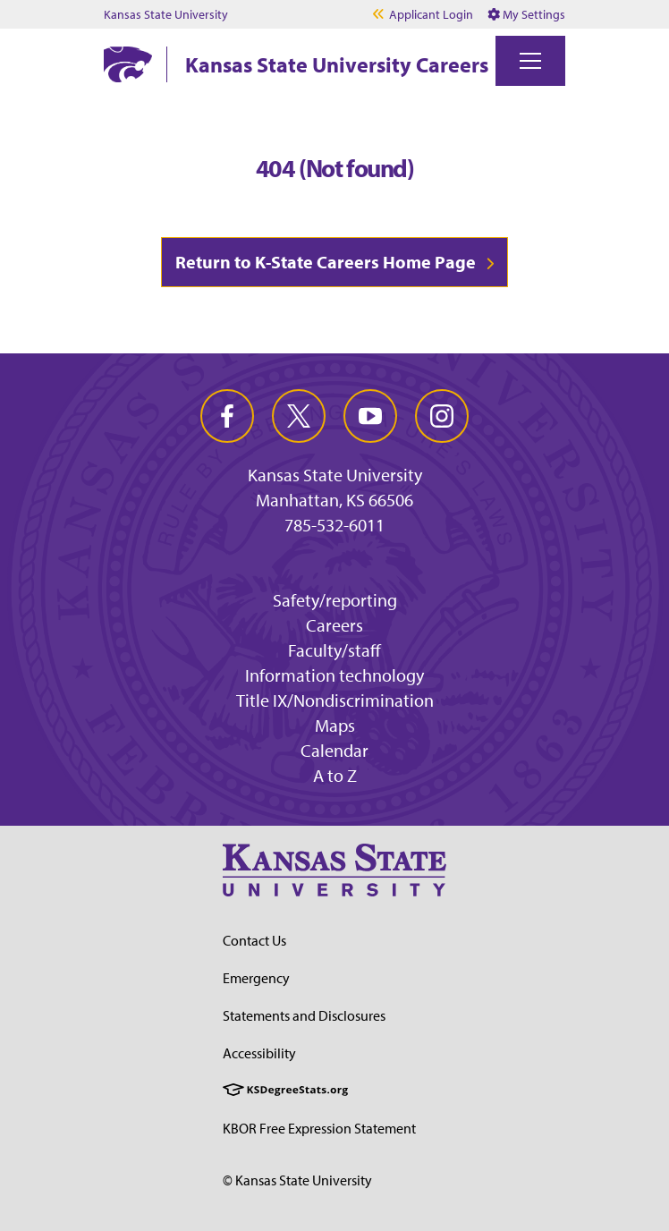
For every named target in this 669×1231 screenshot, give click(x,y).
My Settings (526, 14)
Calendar (334, 750)
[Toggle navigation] (530, 61)
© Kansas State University (297, 1180)
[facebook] (227, 416)
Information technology (334, 675)
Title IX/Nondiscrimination (335, 700)
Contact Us (254, 940)
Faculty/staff (334, 650)
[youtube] (370, 416)
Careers (334, 625)
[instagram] (442, 416)
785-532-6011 (334, 525)
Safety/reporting (335, 600)
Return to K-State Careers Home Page (325, 261)
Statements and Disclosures (304, 1015)
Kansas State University (166, 14)
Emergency (256, 978)
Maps (335, 725)
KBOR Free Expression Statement (319, 1128)
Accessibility (259, 1053)
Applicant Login (431, 14)
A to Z (335, 775)
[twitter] (299, 416)
